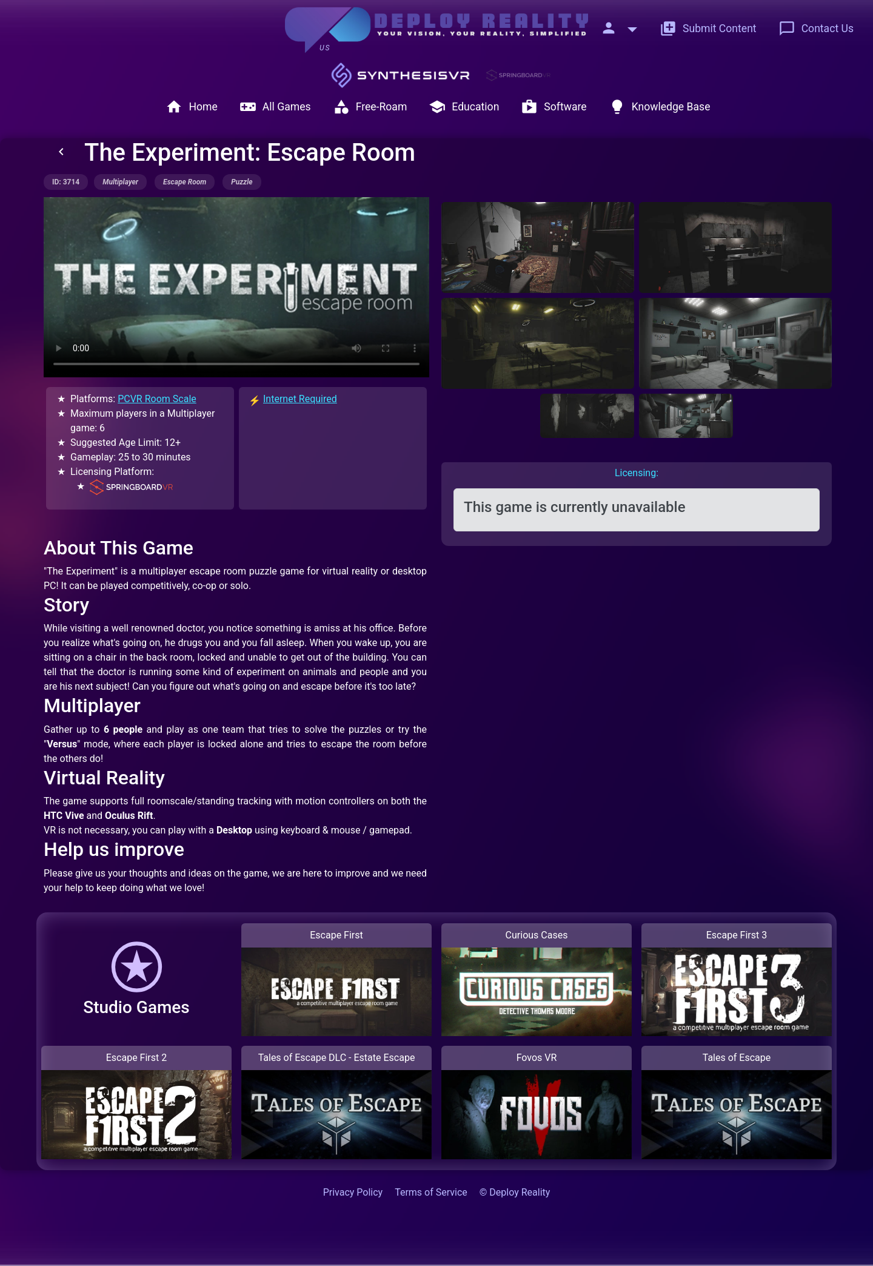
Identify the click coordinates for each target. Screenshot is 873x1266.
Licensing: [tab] (636, 473)
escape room (184, 182)
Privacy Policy (353, 1192)
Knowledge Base (660, 106)
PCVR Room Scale (157, 399)
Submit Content (708, 28)
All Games (275, 106)
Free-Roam (370, 106)
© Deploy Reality (515, 1192)
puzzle (241, 182)
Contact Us (816, 28)
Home (191, 106)
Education (464, 106)
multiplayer (120, 182)
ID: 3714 (65, 182)
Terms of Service (431, 1192)
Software (553, 106)
